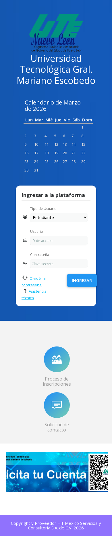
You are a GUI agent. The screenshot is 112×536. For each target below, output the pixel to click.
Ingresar (82, 280)
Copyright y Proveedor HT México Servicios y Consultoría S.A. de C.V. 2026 (56, 525)
